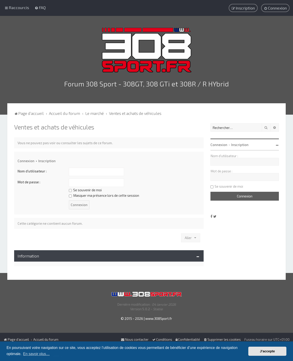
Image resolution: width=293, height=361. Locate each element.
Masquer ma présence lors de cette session (104, 195)
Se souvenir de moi (85, 189)
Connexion (26, 160)
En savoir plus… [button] (36, 354)
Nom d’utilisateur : (32, 171)
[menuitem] (40, 7)
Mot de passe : (29, 181)
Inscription (47, 160)
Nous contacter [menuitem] (135, 339)
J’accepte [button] (267, 351)
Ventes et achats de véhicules (54, 126)
